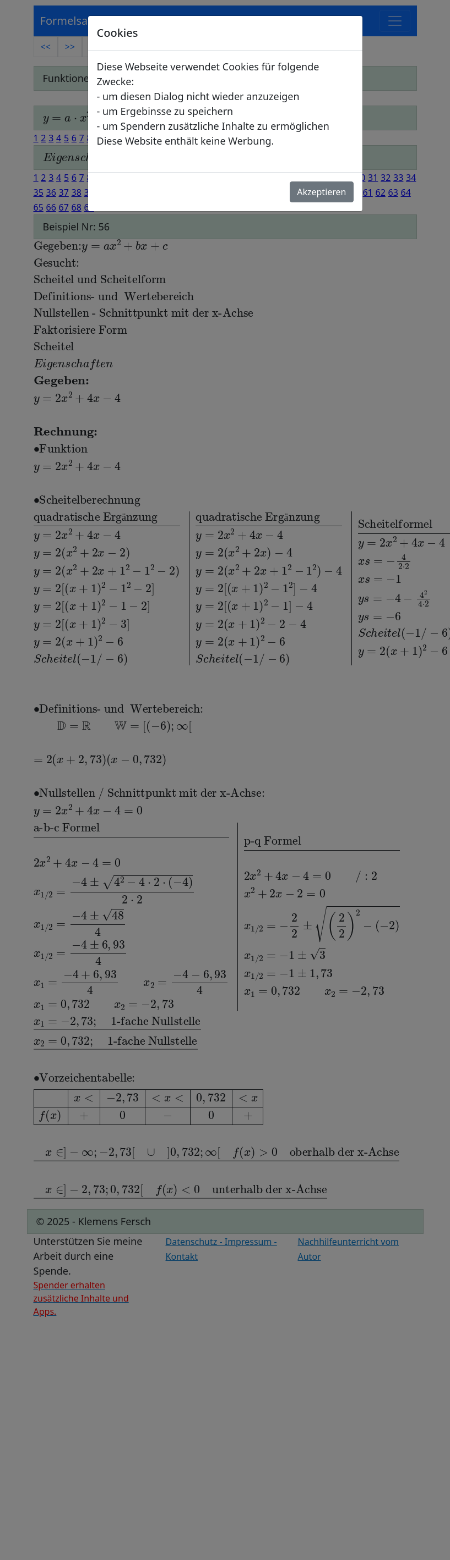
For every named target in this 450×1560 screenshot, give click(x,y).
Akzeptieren (321, 192)
